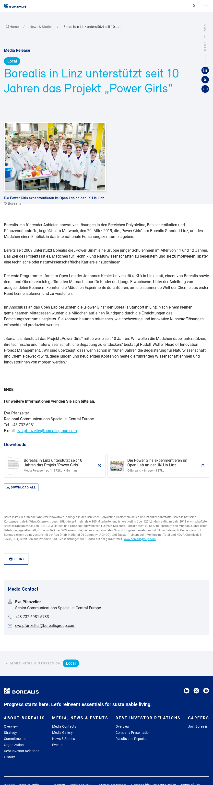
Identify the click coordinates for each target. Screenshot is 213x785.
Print (16, 559)
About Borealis (24, 718)
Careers (198, 718)
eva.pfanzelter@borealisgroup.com (47, 430)
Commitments (14, 739)
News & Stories (41, 27)
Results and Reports (131, 739)
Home (12, 27)
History (9, 757)
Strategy (10, 733)
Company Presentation (133, 733)
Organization (14, 745)
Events (57, 745)
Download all (21, 487)
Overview (11, 726)
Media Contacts (64, 726)
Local (12, 61)
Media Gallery (62, 733)
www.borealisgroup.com (140, 539)
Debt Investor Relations (21, 751)
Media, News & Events (80, 718)
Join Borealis (198, 726)
